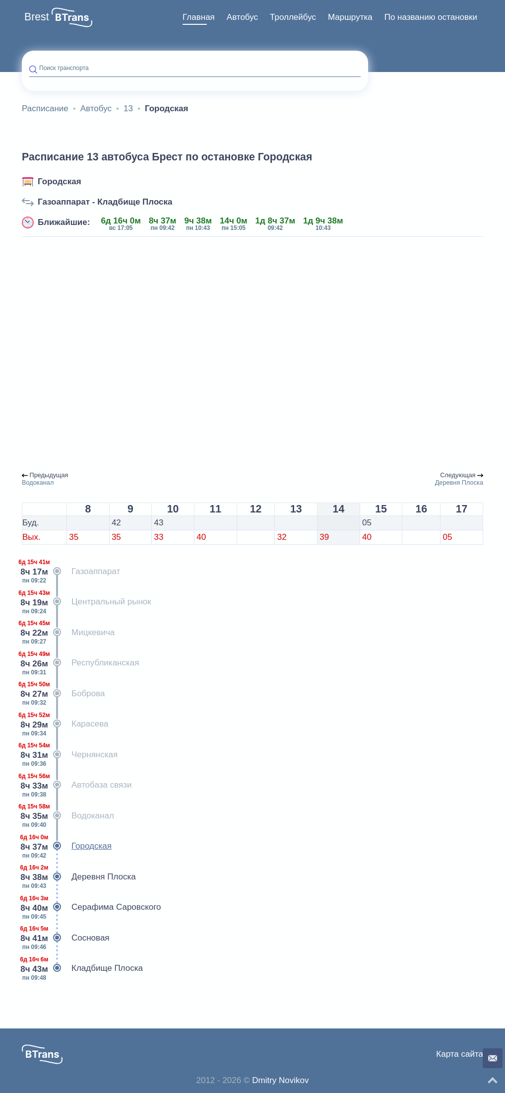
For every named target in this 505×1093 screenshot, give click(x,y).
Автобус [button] (242, 17)
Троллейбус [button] (293, 17)
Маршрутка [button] (350, 17)
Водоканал (68, 816)
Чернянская (70, 754)
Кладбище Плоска (82, 968)
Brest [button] (36, 17)
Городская (59, 181)
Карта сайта (459, 1054)
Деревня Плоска (79, 877)
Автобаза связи (76, 785)
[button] (72, 17)
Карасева (65, 724)
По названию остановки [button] (430, 17)
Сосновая (66, 938)
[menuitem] (199, 17)
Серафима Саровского (91, 907)
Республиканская (80, 663)
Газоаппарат (71, 571)
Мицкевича (68, 632)
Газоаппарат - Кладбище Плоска (105, 202)
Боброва (63, 693)
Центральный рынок (86, 601)
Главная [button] (199, 17)
